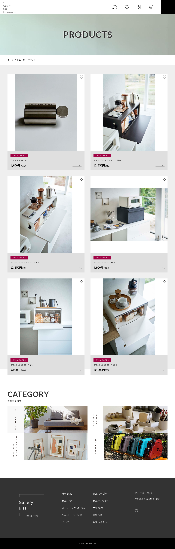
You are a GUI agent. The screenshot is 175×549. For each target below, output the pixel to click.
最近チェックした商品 (74, 508)
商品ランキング (101, 500)
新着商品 (67, 493)
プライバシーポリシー (145, 492)
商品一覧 (67, 500)
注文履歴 (98, 508)
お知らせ (97, 515)
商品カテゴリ (100, 493)
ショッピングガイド (72, 515)
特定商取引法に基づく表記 (147, 498)
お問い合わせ (100, 522)
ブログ (65, 522)
